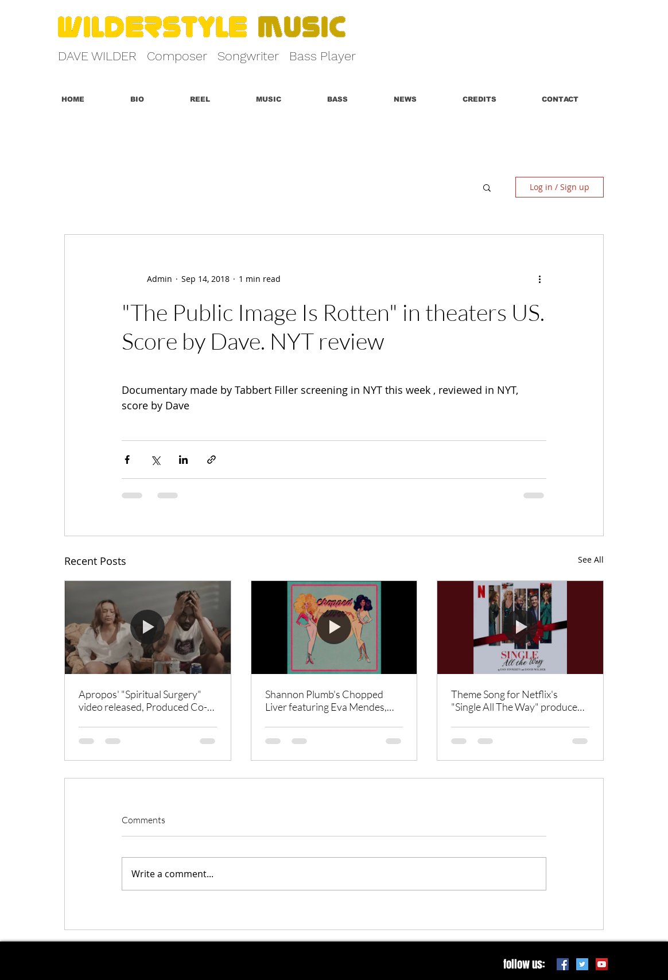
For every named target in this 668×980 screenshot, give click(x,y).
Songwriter (248, 56)
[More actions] (539, 278)
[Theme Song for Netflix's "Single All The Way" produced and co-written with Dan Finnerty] (520, 627)
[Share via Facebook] (127, 459)
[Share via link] (211, 459)
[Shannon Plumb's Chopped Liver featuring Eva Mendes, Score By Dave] (334, 627)
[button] (214, 99)
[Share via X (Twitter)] (155, 459)
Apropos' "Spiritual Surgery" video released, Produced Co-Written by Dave (143, 700)
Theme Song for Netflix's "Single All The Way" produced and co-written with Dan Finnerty (517, 700)
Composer (177, 56)
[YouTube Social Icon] (602, 964)
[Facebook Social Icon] (563, 964)
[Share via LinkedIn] (183, 459)
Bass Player (322, 56)
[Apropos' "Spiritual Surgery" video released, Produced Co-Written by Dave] (148, 627)
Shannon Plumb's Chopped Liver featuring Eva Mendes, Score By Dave (326, 700)
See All (591, 559)
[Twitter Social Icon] (582, 964)
